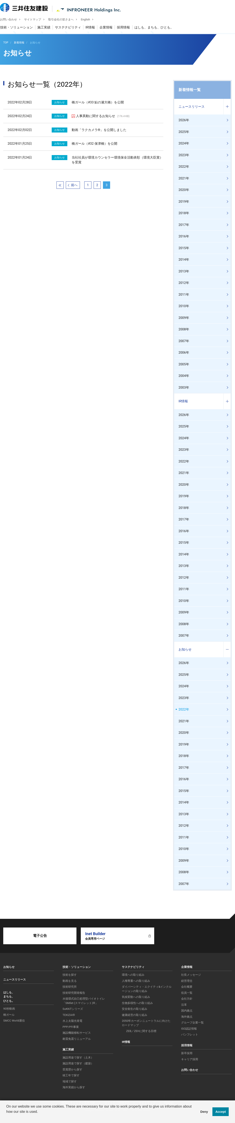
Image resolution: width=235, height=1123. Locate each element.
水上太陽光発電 (72, 1020)
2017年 (184, 225)
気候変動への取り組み (136, 997)
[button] (7, 1117)
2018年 (184, 213)
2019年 (184, 202)
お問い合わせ (11, 20)
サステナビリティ (71, 28)
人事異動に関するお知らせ (102, 116)
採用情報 (126, 28)
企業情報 (109, 28)
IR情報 (93, 28)
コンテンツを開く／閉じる (227, 107)
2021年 (184, 178)
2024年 (184, 143)
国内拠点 (186, 1010)
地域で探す (70, 1081)
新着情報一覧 (190, 90)
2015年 (184, 248)
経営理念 (186, 980)
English (88, 20)
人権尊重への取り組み (136, 980)
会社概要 (186, 986)
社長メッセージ (191, 974)
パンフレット (189, 1034)
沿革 (184, 1004)
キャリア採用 (189, 1059)
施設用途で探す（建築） (78, 1063)
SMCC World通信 (14, 1020)
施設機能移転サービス (77, 1032)
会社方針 (186, 998)
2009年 (184, 318)
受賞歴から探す (72, 1069)
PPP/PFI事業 (71, 1027)
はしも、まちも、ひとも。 (157, 28)
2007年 (184, 341)
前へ (74, 185)
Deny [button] (204, 1111)
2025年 (184, 132)
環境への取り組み (133, 974)
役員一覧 (186, 992)
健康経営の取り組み (134, 1015)
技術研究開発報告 (74, 992)
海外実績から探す (74, 1087)
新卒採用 (186, 1053)
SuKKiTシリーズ (73, 1008)
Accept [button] (220, 1111)
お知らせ (185, 649)
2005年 (184, 364)
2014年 (184, 260)
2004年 (184, 376)
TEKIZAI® (69, 1015)
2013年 (184, 271)
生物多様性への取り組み (137, 1003)
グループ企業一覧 (192, 1022)
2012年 (184, 283)
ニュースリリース (192, 107)
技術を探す (70, 974)
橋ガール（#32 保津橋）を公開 (94, 144)
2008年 (184, 329)
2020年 (184, 190)
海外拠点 (186, 1016)
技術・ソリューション (19, 28)
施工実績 (47, 28)
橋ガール (9, 1014)
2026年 (184, 120)
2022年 (184, 167)
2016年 (184, 236)
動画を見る (70, 980)
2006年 (184, 352)
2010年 (184, 306)
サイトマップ (35, 20)
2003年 (184, 387)
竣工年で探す (71, 1075)
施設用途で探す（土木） (78, 1057)
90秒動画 (9, 1008)
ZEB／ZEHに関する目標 (141, 1031)
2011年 (184, 294)
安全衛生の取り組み (134, 1008)
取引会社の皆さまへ (64, 20)
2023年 (184, 155)
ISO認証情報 (189, 1028)
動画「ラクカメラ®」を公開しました (99, 130)
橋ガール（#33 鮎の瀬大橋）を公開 (98, 102)
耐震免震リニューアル (77, 1038)
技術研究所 (70, 986)
